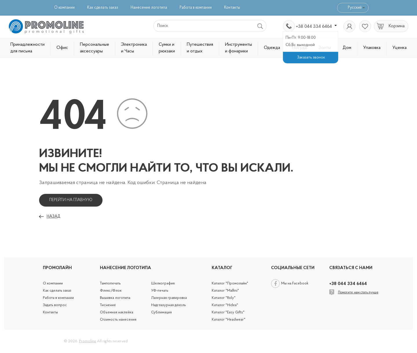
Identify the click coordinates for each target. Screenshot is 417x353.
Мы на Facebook (294, 283)
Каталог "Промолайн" (230, 283)
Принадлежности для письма (27, 48)
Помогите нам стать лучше (358, 292)
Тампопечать (110, 283)
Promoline (87, 341)
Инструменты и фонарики (238, 48)
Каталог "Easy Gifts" (228, 312)
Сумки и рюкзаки (167, 48)
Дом (347, 47)
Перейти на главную (70, 200)
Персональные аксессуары (94, 48)
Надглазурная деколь (168, 305)
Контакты (232, 7)
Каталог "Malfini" (225, 291)
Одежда (272, 47)
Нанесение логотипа (149, 7)
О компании (64, 7)
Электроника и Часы (134, 48)
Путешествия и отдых (200, 48)
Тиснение (108, 305)
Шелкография (163, 283)
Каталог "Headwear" (228, 319)
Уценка (399, 47)
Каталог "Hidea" (225, 305)
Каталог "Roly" (223, 298)
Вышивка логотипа (115, 298)
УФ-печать (159, 291)
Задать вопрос (55, 305)
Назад (53, 216)
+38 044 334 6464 (316, 26)
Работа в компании (196, 7)
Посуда (299, 47)
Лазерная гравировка (169, 298)
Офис (62, 47)
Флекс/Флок (111, 291)
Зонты (325, 47)
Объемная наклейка (116, 312)
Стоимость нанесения (118, 319)
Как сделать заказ (102, 7)
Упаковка (372, 47)
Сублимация (161, 312)
